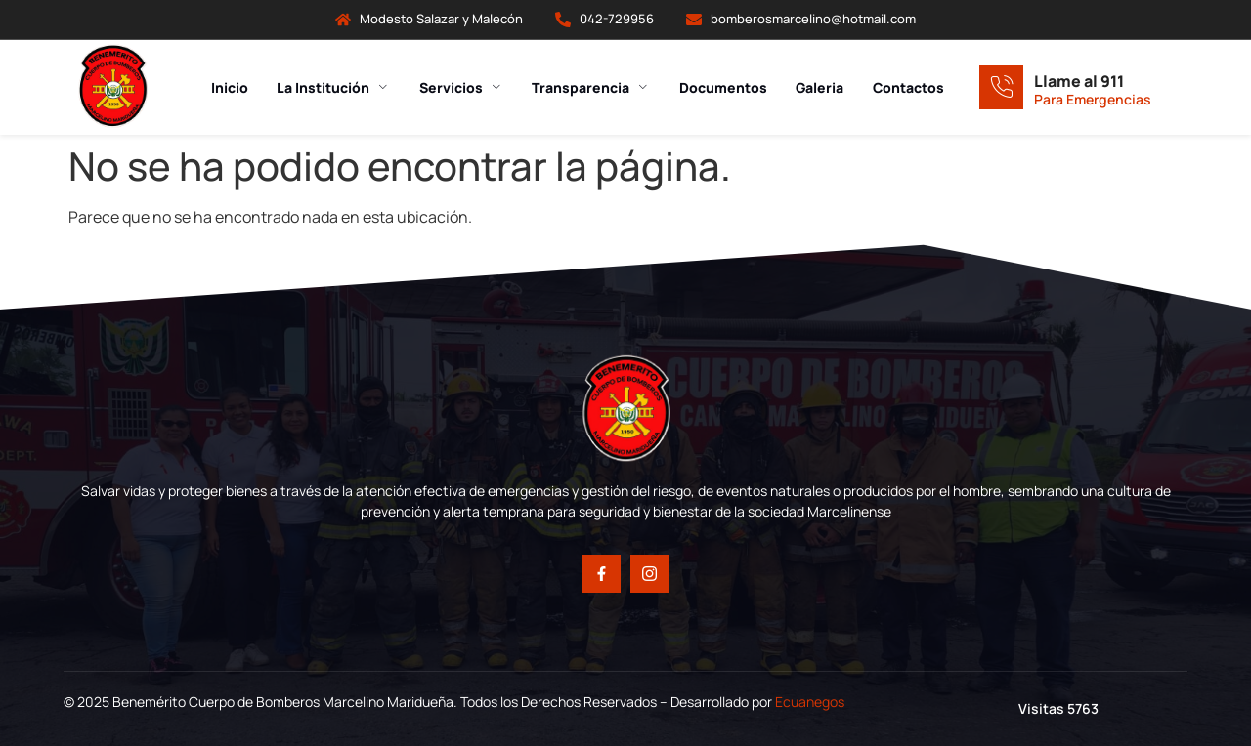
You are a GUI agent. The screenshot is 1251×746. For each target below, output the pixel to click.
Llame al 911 (1079, 81)
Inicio (227, 87)
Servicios (460, 87)
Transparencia (591, 87)
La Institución (332, 87)
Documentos (723, 87)
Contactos (909, 87)
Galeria (820, 87)
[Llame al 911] (1001, 87)
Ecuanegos (809, 701)
